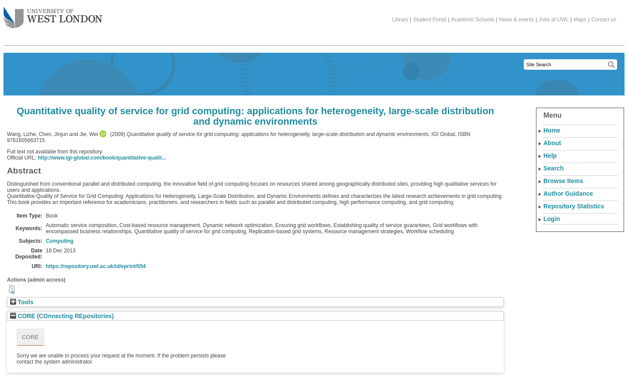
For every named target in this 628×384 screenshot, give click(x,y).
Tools (22, 302)
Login (551, 218)
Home (551, 130)
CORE (30, 337)
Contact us (603, 20)
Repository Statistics (573, 206)
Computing (59, 241)
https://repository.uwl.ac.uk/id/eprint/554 (96, 266)
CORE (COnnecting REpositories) (62, 316)
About (552, 142)
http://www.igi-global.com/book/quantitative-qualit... (102, 158)
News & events (516, 20)
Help (549, 155)
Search (553, 168)
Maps (579, 20)
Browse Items (563, 180)
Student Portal (429, 20)
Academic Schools (472, 20)
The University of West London (53, 14)
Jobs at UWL (554, 20)
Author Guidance (568, 193)
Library (400, 20)
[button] (11, 289)
